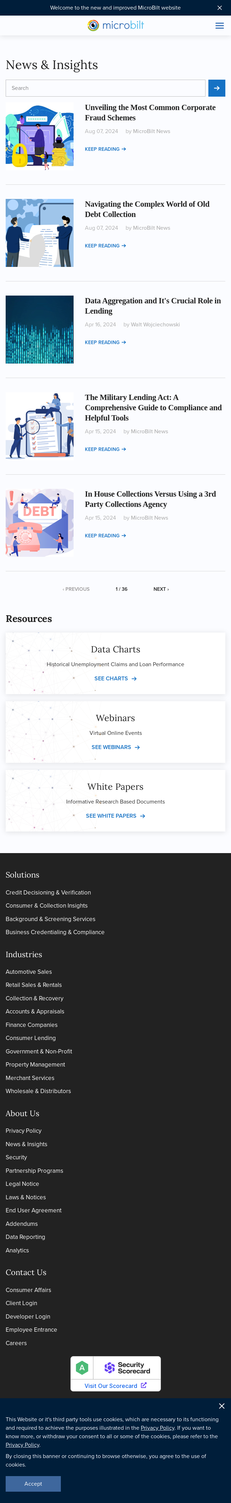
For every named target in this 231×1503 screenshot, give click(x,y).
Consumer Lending (31, 1038)
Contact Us (26, 1272)
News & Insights (26, 1144)
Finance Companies (32, 1025)
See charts (111, 678)
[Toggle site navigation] (219, 25)
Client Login (21, 1303)
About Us (22, 1113)
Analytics (17, 1250)
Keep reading (105, 149)
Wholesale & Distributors (38, 1091)
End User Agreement (34, 1210)
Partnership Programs (34, 1170)
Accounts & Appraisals (35, 1011)
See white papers (111, 816)
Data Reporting (25, 1237)
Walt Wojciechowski (155, 324)
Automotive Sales (29, 971)
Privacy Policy (23, 1130)
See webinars (111, 747)
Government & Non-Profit (39, 1051)
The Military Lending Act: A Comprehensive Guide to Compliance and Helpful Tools (153, 407)
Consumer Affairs (28, 1290)
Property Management (35, 1064)
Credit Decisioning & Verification (48, 892)
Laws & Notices (26, 1197)
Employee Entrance (31, 1329)
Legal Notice (22, 1183)
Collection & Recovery (34, 998)
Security (16, 1157)
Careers (16, 1343)
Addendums (22, 1223)
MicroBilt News (151, 131)
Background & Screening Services (51, 919)
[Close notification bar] (219, 8)
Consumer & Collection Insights (47, 905)
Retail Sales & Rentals (34, 985)
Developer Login (28, 1316)
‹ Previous (76, 589)
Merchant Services (30, 1078)
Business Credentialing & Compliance (55, 932)
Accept (33, 1484)
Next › (161, 589)
